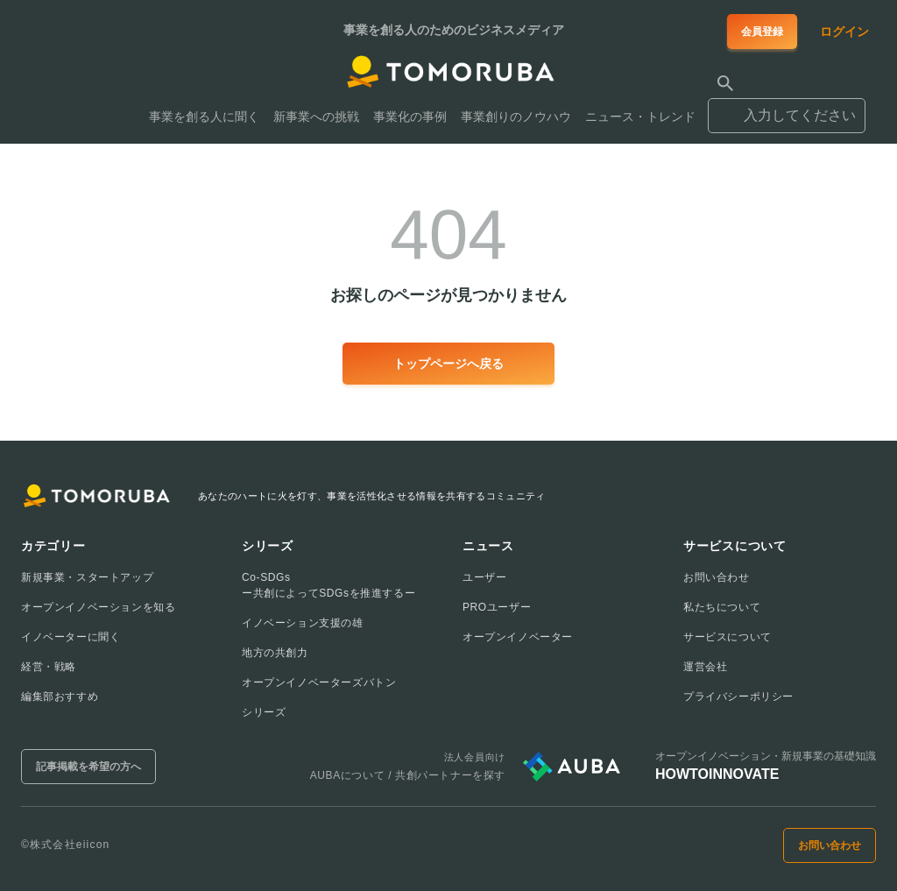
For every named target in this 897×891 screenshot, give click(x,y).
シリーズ (264, 712)
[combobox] (786, 107)
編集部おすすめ (59, 696)
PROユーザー (497, 607)
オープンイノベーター (518, 637)
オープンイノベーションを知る (98, 607)
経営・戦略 (48, 667)
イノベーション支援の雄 (303, 623)
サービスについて (727, 637)
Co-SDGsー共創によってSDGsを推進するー (328, 585)
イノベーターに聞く (70, 637)
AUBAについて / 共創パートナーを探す (407, 775)
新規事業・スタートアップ (87, 577)
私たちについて (721, 607)
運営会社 (705, 667)
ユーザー (484, 577)
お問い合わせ (716, 577)
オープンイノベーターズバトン (319, 682)
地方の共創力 (275, 653)
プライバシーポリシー (738, 696)
